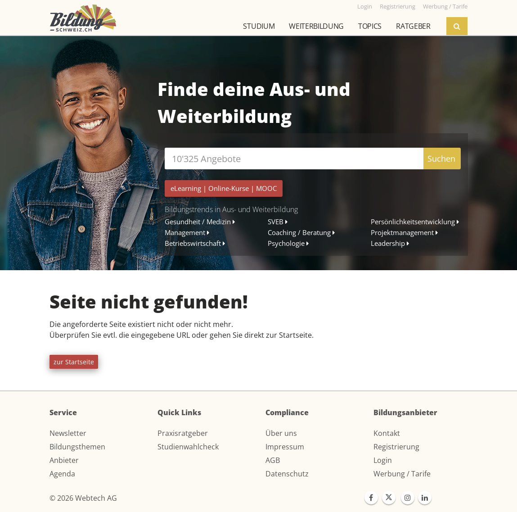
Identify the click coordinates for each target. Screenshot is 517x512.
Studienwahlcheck (188, 447)
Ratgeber (413, 26)
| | (224, 188)
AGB (272, 460)
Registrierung (396, 447)
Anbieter (64, 460)
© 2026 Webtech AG (83, 498)
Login (382, 460)
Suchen (441, 158)
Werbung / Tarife (402, 474)
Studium (258, 26)
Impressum (284, 447)
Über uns (281, 433)
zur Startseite (74, 362)
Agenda (62, 474)
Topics (370, 26)
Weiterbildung (316, 26)
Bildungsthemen (77, 447)
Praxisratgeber (182, 433)
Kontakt (386, 433)
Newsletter (67, 433)
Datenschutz (287, 474)
